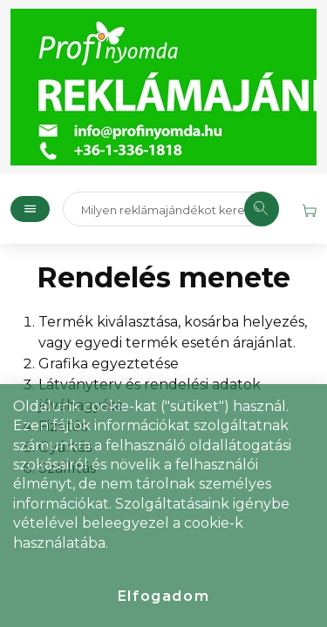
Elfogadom (163, 596)
